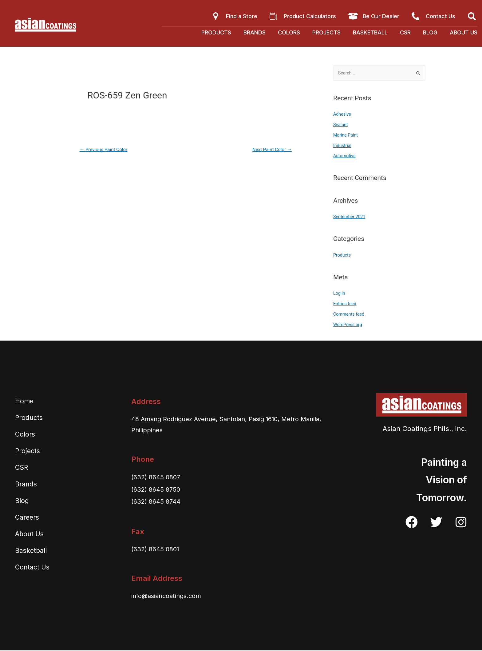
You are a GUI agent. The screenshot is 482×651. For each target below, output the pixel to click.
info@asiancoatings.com (171, 596)
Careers (27, 518)
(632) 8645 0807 (157, 477)
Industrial (342, 146)
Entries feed (345, 304)
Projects (326, 32)
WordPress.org (348, 325)
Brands (254, 32)
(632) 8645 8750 (157, 490)
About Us (463, 32)
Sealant (341, 125)
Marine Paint (346, 135)
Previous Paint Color (105, 150)
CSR (405, 32)
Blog (430, 32)
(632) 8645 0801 (157, 549)
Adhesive (342, 115)
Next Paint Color (271, 150)
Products (216, 32)
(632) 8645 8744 (158, 502)
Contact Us (32, 568)
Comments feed (349, 315)
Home (24, 401)
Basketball (370, 32)
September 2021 (350, 217)
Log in (339, 294)
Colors (289, 32)
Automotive (345, 156)
